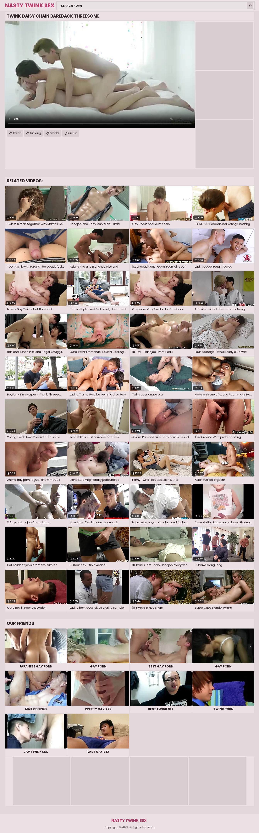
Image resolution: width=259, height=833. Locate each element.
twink (17, 133)
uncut (72, 133)
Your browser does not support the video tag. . (100, 74)
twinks (54, 133)
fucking (35, 133)
